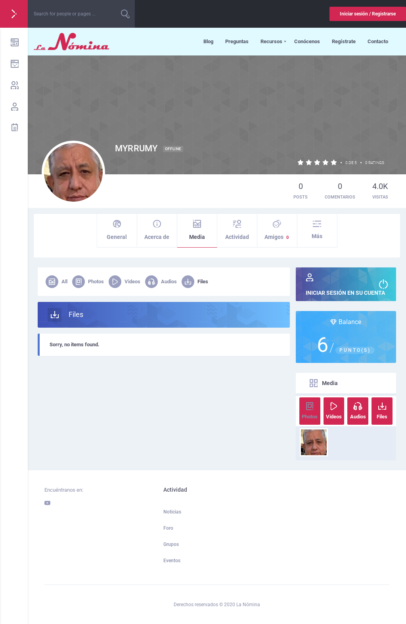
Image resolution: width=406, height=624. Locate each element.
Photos (88, 281)
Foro (168, 528)
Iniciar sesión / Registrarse (368, 14)
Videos (124, 281)
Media (197, 230)
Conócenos (307, 41)
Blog (208, 41)
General (117, 230)
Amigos (277, 230)
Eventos (171, 560)
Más (317, 229)
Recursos (271, 41)
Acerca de (157, 230)
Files (195, 281)
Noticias (172, 512)
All (56, 281)
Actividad (237, 230)
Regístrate (344, 41)
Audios (161, 281)
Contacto (378, 41)
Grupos (171, 544)
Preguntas (237, 41)
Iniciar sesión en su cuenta (346, 284)
